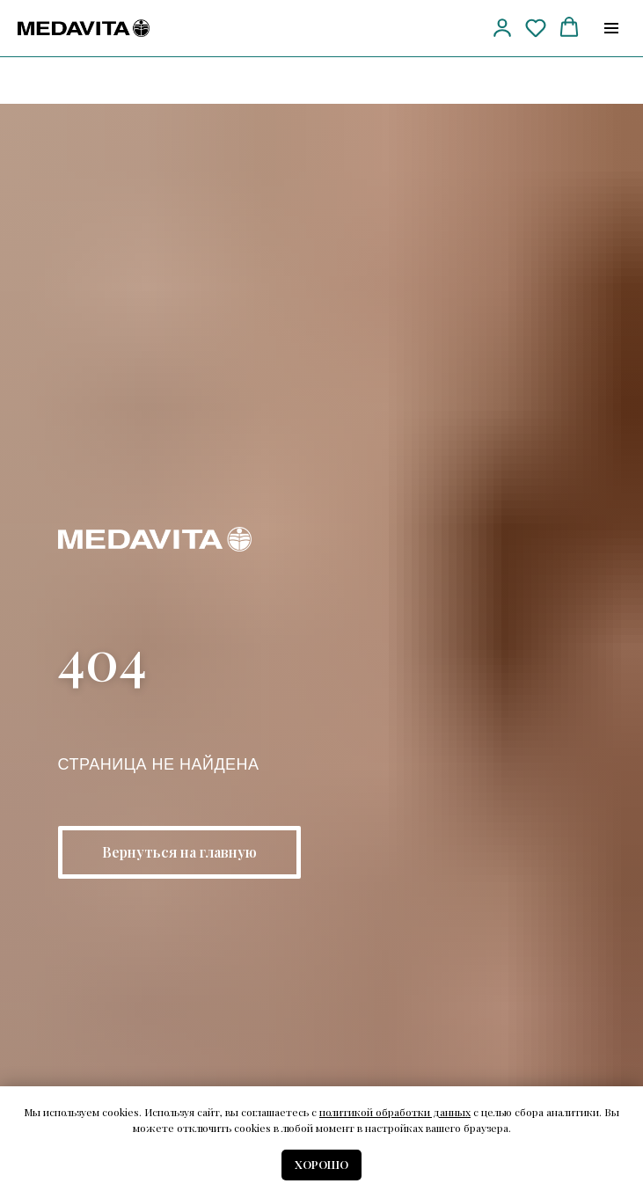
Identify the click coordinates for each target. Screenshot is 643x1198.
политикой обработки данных (395, 1112)
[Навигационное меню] (611, 28)
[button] (502, 27)
